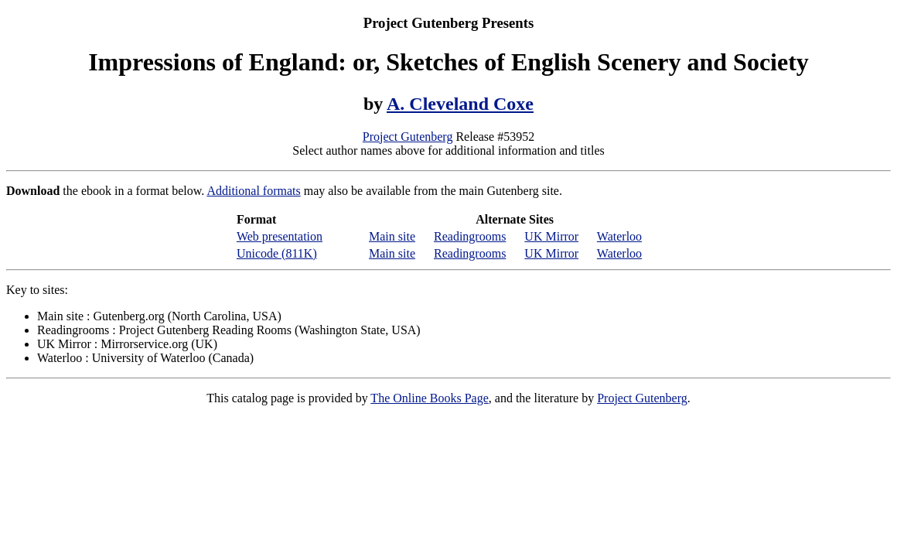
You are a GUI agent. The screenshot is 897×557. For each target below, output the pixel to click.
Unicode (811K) (277, 253)
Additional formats (253, 190)
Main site (392, 236)
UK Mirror (551, 236)
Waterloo (619, 236)
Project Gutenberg (408, 136)
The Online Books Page (429, 398)
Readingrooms (470, 236)
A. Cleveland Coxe (460, 104)
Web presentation (279, 236)
